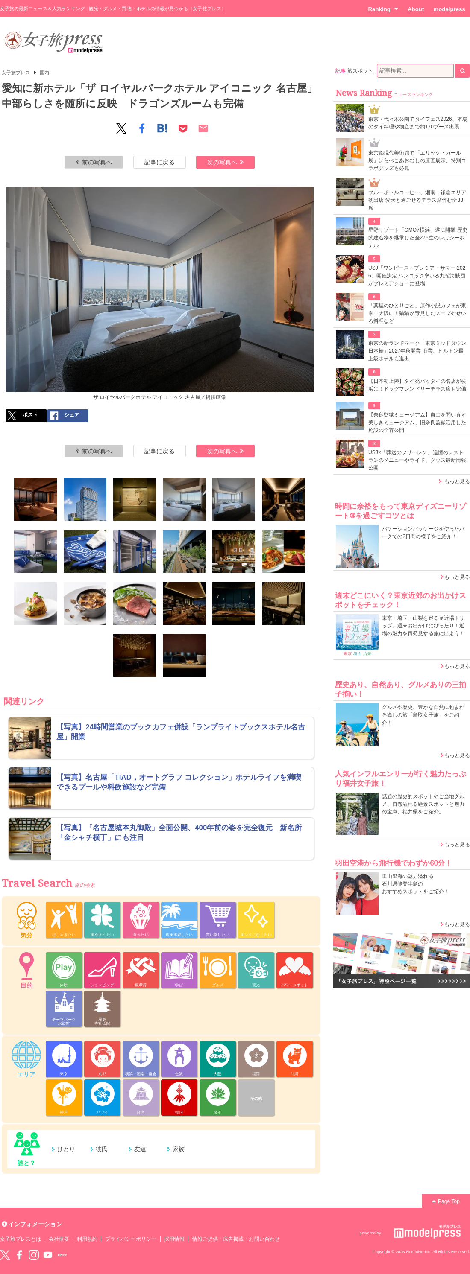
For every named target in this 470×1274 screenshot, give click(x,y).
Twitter (5, 1255)
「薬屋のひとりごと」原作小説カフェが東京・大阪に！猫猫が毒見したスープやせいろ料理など (417, 313)
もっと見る (457, 481)
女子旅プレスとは (20, 1239)
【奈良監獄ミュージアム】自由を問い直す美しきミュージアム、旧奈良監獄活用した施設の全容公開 (417, 422)
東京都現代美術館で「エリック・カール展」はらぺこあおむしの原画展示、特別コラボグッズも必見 (417, 160)
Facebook (19, 1255)
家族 (179, 1149)
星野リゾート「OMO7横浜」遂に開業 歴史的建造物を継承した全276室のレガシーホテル (417, 237)
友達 (140, 1149)
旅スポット (360, 71)
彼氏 (102, 1149)
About (416, 9)
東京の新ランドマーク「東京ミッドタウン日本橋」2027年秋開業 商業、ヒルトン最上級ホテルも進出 (417, 351)
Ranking (383, 9)
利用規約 (87, 1239)
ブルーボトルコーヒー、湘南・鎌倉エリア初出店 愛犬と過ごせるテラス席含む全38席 (417, 200)
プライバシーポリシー (131, 1239)
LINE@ (62, 1255)
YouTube (48, 1255)
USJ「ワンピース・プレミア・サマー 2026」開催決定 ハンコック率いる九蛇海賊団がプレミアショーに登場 (416, 275)
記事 (340, 71)
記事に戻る (159, 162)
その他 (256, 1098)
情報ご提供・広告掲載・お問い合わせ (236, 1239)
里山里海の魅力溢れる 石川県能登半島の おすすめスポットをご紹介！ (415, 884)
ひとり (66, 1149)
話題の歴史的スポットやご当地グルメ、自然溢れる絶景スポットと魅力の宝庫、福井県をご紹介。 (423, 804)
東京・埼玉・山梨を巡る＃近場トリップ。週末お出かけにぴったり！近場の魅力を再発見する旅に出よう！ (423, 625)
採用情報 (174, 1239)
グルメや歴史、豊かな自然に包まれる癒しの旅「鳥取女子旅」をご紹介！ (423, 715)
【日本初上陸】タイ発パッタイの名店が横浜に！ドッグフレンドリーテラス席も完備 (417, 385)
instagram (34, 1255)
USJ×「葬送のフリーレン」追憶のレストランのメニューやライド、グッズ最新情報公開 (417, 460)
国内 (44, 72)
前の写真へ (94, 162)
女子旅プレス (16, 72)
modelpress (449, 9)
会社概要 (59, 1239)
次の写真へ (225, 162)
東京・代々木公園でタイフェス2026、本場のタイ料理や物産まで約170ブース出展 (417, 123)
